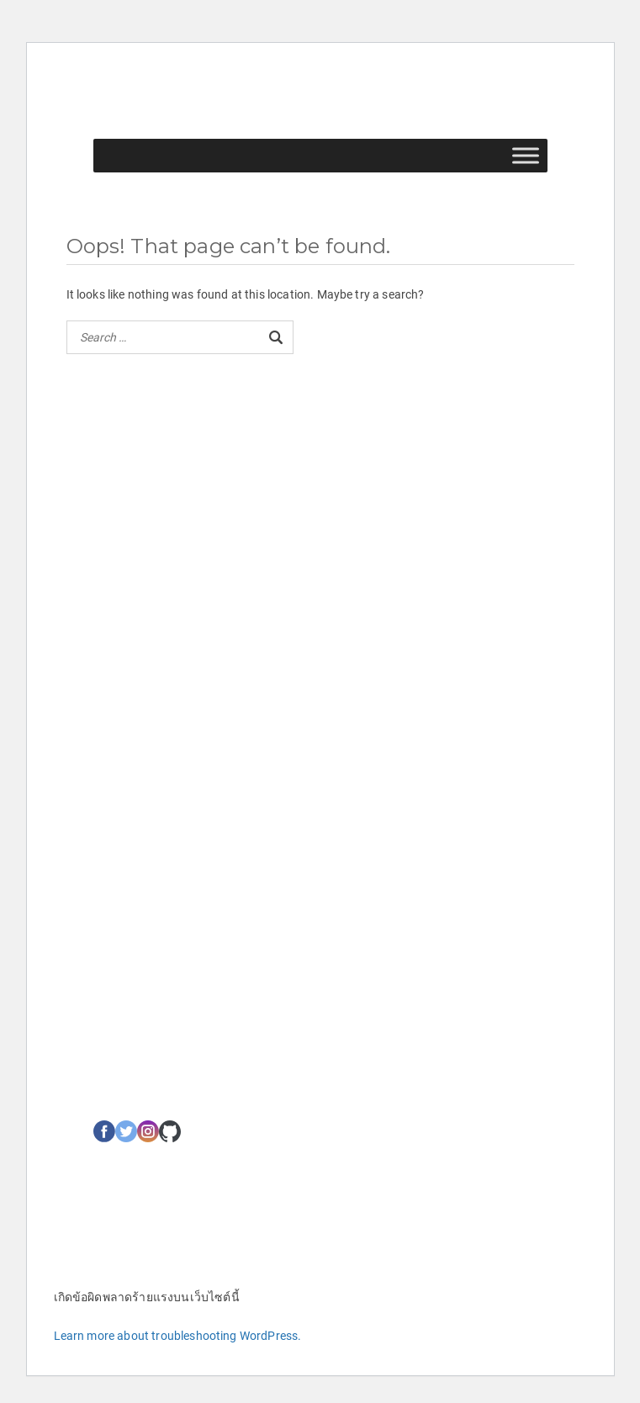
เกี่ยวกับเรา (120, 677)
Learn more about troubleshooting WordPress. (178, 1335)
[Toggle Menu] (525, 156)
